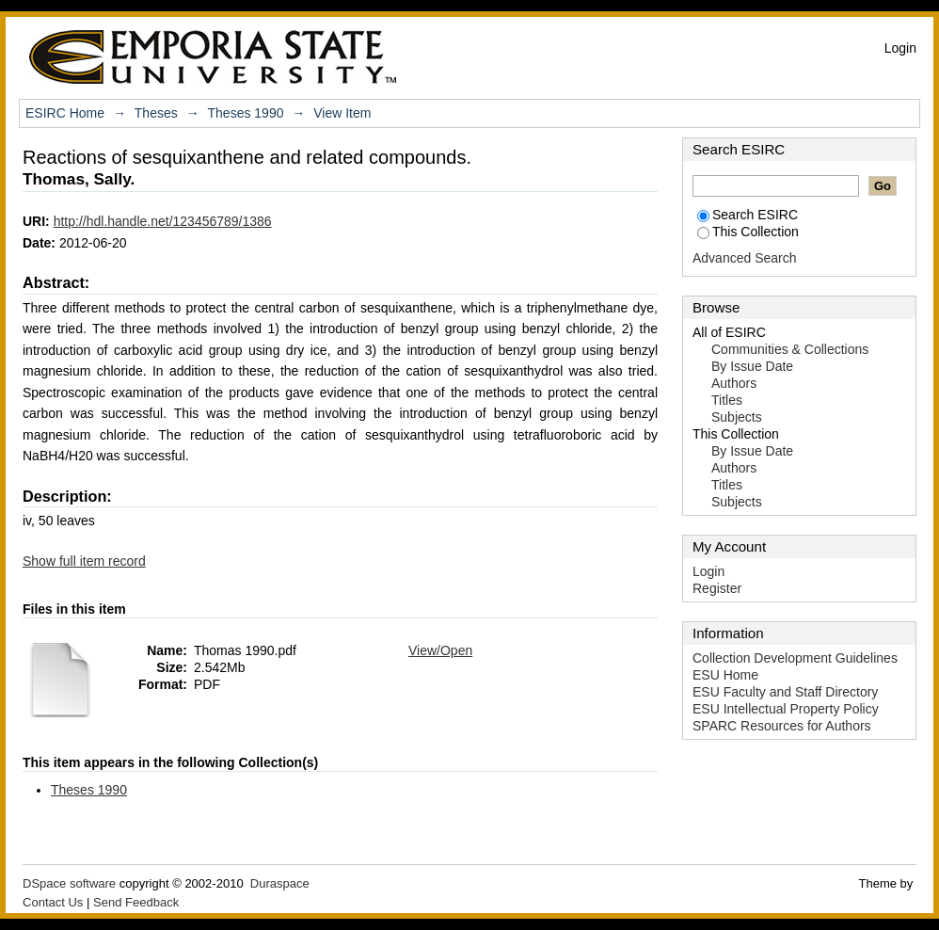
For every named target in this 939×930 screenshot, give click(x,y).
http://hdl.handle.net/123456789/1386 (163, 221)
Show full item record (84, 561)
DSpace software (69, 883)
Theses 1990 (246, 112)
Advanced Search (744, 257)
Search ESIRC (747, 214)
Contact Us (53, 902)
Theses (156, 112)
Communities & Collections (789, 349)
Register (716, 588)
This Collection (748, 231)
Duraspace (280, 883)
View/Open (440, 650)
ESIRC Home (64, 112)
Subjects (736, 417)
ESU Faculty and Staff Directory (785, 691)
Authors (733, 383)
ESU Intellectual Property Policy (785, 708)
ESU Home (725, 674)
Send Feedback (136, 902)
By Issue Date (752, 366)
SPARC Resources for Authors (781, 725)
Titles (726, 400)
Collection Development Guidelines (795, 657)
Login (900, 48)
